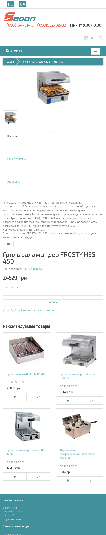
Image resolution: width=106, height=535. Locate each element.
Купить (53, 302)
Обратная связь (12, 519)
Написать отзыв (45, 310)
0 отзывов (27, 310)
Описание (12, 136)
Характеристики (16, 158)
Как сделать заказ (13, 511)
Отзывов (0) (14, 181)
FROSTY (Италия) (34, 268)
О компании (10, 507)
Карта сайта (10, 515)
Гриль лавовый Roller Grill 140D (26, 374)
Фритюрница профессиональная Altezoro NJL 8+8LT (77, 453)
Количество (10, 286)
